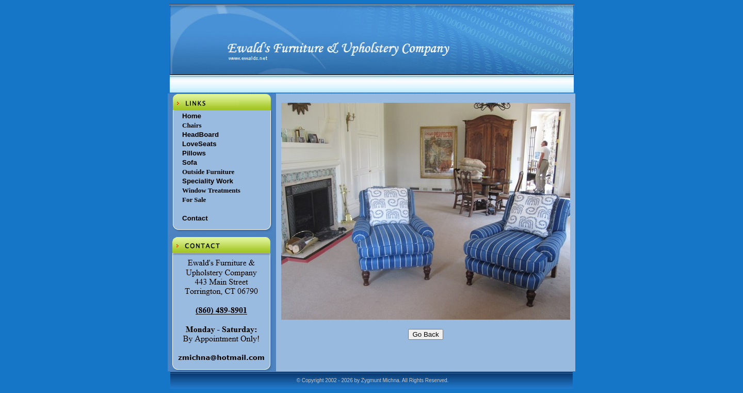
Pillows (194, 153)
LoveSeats (199, 144)
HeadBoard (200, 134)
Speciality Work (207, 181)
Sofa (189, 162)
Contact (195, 218)
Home (191, 116)
